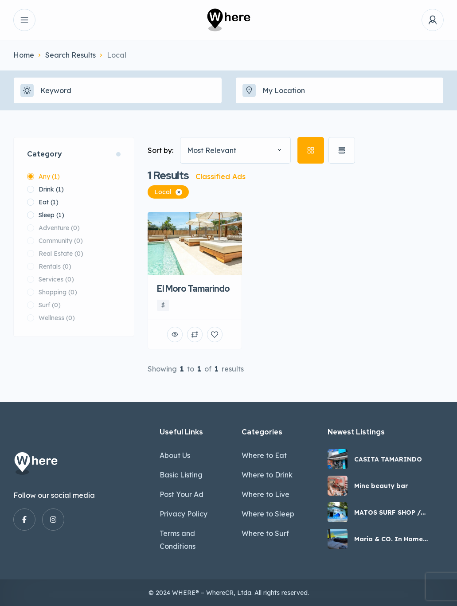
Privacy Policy (183, 513)
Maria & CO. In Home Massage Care (388, 539)
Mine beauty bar (381, 486)
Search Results (70, 55)
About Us (175, 455)
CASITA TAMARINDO (388, 459)
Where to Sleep (268, 513)
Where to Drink (267, 474)
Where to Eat (264, 455)
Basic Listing (181, 474)
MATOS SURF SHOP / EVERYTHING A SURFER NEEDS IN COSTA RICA (392, 512)
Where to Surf (265, 533)
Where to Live (265, 494)
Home (23, 55)
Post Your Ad (181, 494)
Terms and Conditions (177, 540)
